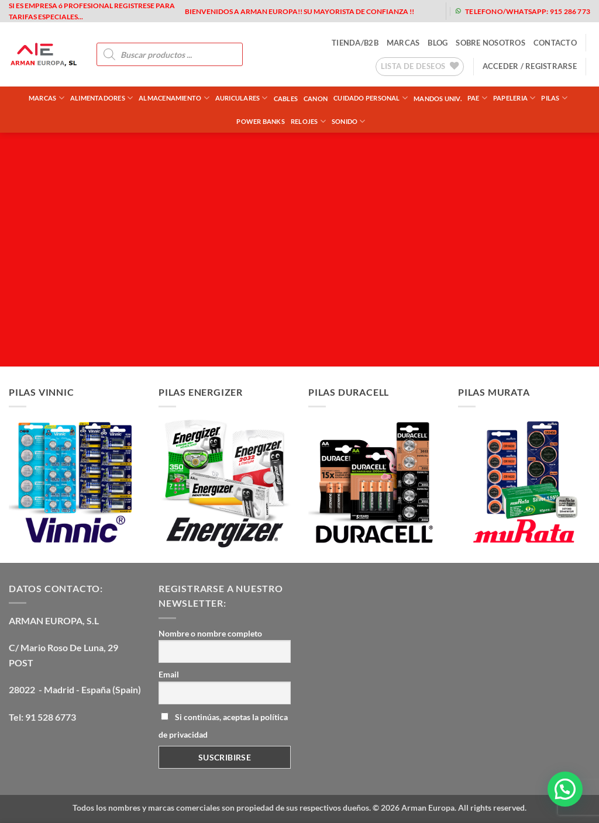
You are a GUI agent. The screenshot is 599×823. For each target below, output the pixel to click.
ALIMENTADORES (101, 97)
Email (169, 674)
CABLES (286, 98)
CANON (316, 98)
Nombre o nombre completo (210, 633)
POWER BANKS (260, 121)
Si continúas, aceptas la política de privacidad (223, 725)
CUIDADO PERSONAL (370, 97)
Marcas (46, 97)
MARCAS (403, 42)
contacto (555, 42)
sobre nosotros (490, 42)
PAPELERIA (514, 97)
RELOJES (308, 121)
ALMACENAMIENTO (174, 97)
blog (437, 42)
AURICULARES (241, 97)
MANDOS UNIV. (438, 98)
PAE (477, 97)
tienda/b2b (355, 42)
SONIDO (349, 121)
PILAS (554, 97)
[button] (530, 66)
